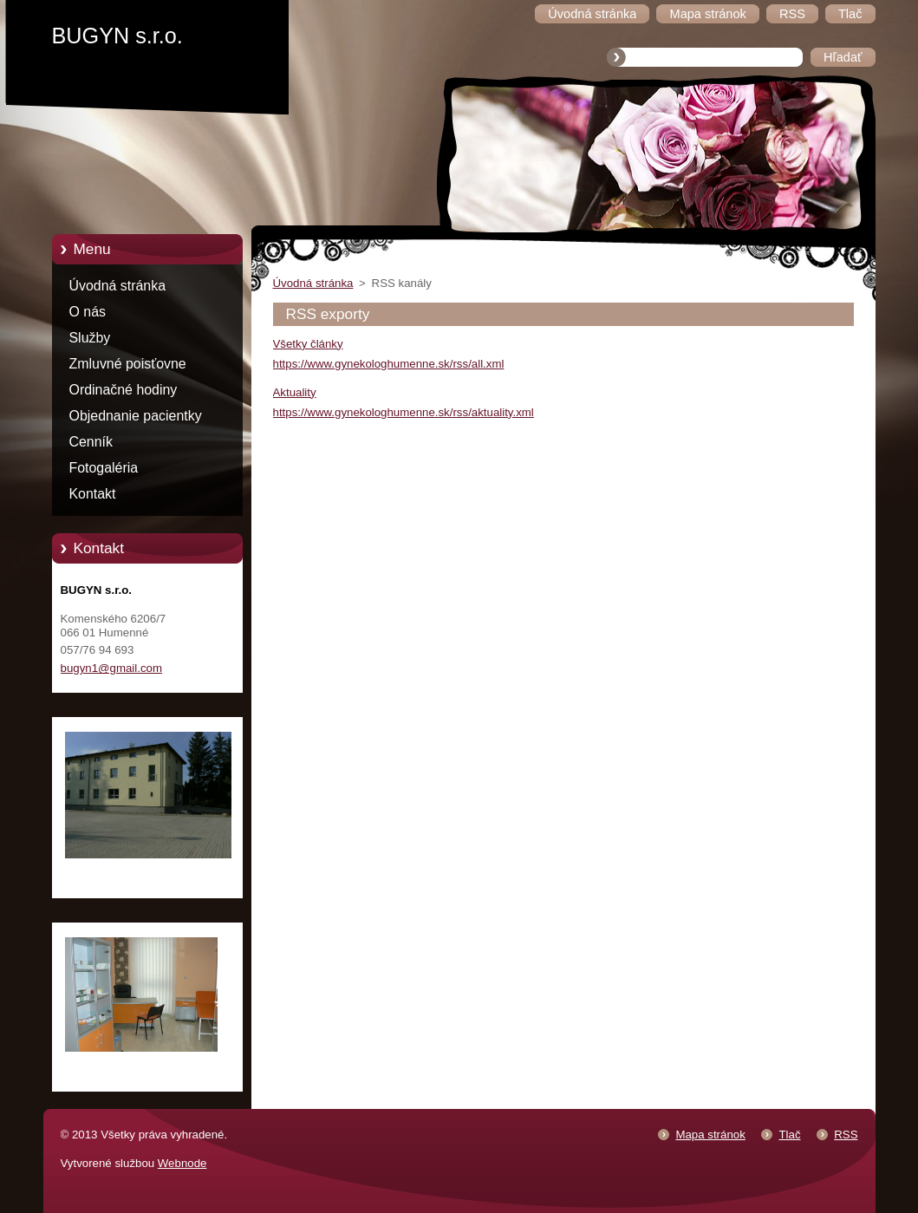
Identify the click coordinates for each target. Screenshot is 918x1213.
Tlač (789, 1134)
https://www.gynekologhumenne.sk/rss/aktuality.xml (403, 412)
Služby (90, 337)
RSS (845, 1134)
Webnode (182, 1163)
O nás (87, 311)
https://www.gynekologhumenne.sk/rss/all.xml (389, 363)
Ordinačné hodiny (123, 389)
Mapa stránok (710, 1134)
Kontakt (92, 493)
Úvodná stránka (117, 285)
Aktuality (294, 392)
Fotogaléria (104, 467)
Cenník (91, 441)
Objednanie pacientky (135, 415)
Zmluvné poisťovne (127, 363)
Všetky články (308, 343)
